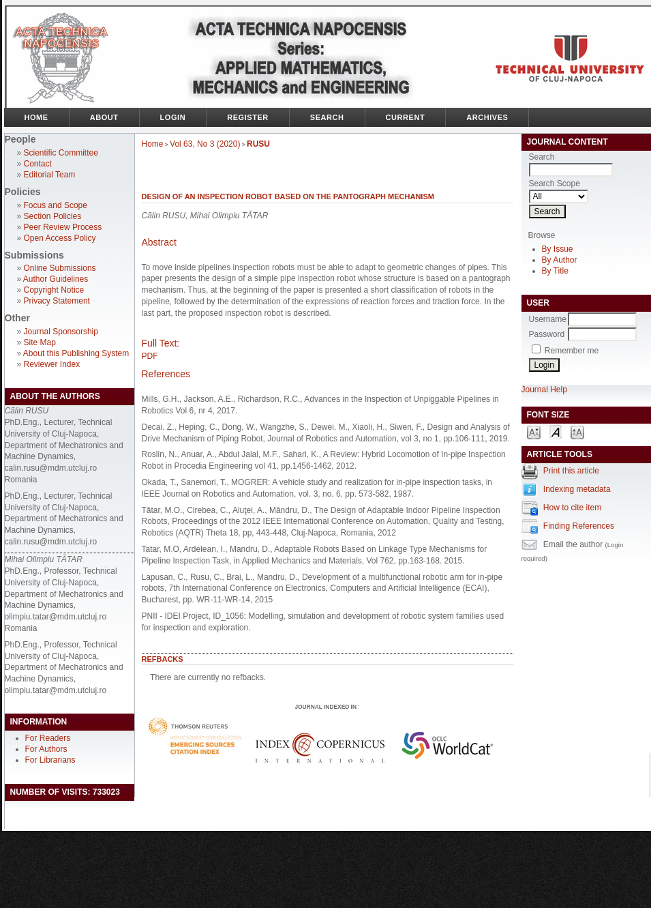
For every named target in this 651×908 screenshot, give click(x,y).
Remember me (572, 350)
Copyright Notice (54, 290)
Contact (38, 164)
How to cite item (572, 507)
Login (173, 117)
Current (405, 117)
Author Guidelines (55, 279)
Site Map (40, 342)
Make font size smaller (534, 431)
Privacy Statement (57, 301)
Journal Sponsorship (61, 331)
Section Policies (53, 216)
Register (248, 117)
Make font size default (555, 431)
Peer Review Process (63, 227)
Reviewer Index (52, 364)
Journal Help (544, 389)
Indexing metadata (577, 489)
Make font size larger (577, 431)
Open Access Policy (60, 238)
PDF (150, 356)
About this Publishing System (76, 353)
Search (327, 117)
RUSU (258, 144)
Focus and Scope (55, 205)
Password (547, 334)
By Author (559, 260)
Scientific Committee (61, 153)
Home (36, 117)
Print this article (571, 470)
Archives (487, 117)
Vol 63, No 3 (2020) (205, 144)
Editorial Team (50, 174)
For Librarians (50, 760)
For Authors (46, 749)
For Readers (48, 738)
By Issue (557, 249)
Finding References (578, 526)
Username (547, 319)
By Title (555, 271)
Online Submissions (60, 268)
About (104, 117)
